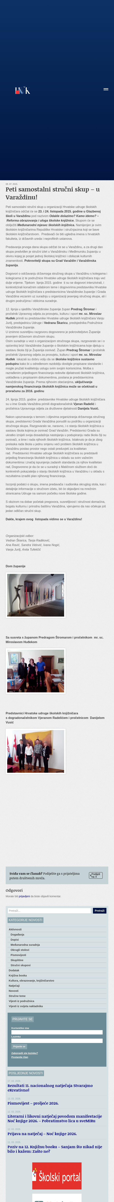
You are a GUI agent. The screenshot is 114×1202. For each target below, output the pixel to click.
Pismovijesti (18, 955)
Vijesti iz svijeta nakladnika (26, 1006)
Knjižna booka (18, 975)
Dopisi (15, 939)
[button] (106, 90)
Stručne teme (17, 995)
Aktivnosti (15, 929)
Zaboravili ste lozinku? (24, 1053)
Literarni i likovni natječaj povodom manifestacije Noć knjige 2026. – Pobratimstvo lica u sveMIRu (55, 1118)
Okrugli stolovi (20, 949)
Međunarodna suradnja (25, 944)
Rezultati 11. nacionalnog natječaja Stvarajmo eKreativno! (50, 1088)
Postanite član (19, 1057)
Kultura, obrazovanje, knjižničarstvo (31, 980)
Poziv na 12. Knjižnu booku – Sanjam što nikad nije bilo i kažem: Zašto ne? (55, 1149)
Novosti (13, 990)
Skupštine (17, 960)
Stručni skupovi (21, 965)
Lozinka (15, 1036)
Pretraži (100, 910)
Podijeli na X (95, 875)
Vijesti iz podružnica (21, 1001)
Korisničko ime (20, 1028)
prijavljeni (24, 896)
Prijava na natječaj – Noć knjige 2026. (42, 1133)
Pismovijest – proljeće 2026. (33, 1103)
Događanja (17, 934)
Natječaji (14, 985)
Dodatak (14, 970)
